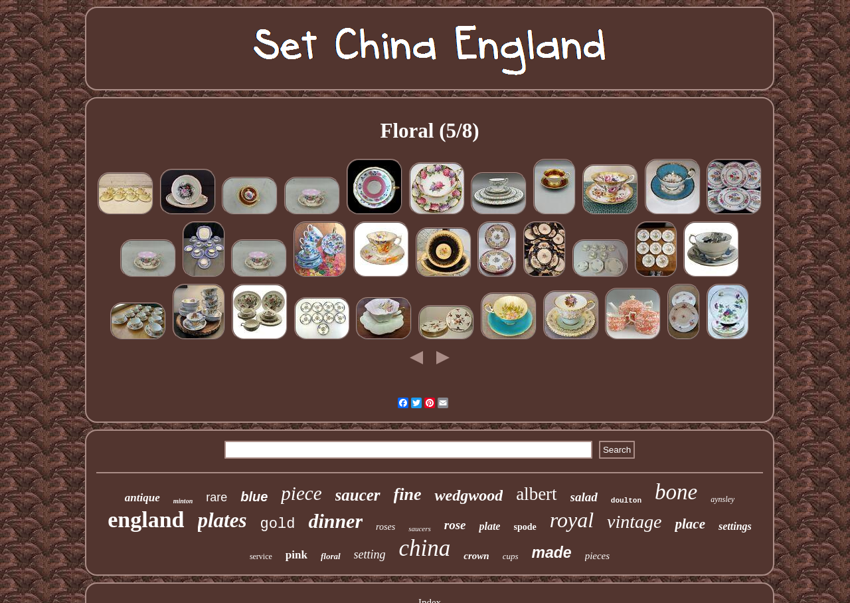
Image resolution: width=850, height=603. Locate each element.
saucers (419, 529)
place (690, 524)
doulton (626, 501)
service (261, 556)
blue (254, 496)
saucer (358, 495)
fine (408, 494)
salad (584, 497)
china (425, 548)
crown (476, 555)
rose (455, 525)
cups (511, 556)
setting (370, 554)
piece (301, 493)
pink (296, 554)
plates (222, 520)
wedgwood (468, 495)
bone (676, 492)
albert (536, 494)
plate (489, 526)
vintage (634, 521)
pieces (597, 555)
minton (183, 501)
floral (331, 556)
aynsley (722, 499)
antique (142, 497)
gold (278, 524)
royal (572, 520)
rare (216, 497)
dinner (335, 521)
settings (735, 526)
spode (524, 527)
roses (385, 527)
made (552, 552)
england (146, 519)
